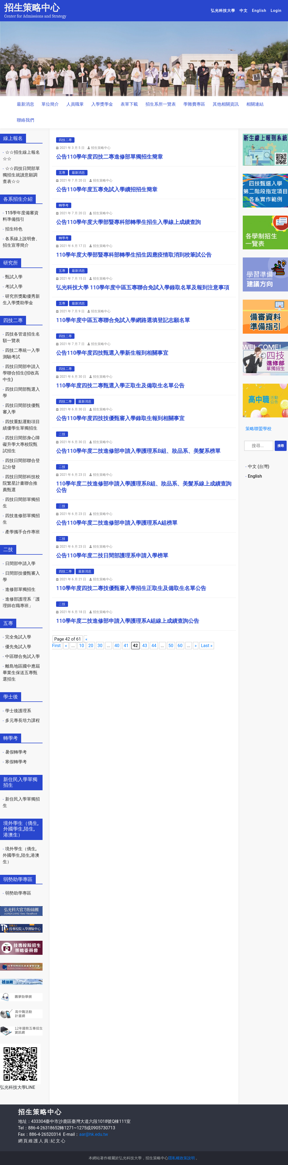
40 (117, 645)
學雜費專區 (194, 104)
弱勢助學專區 (18, 893)
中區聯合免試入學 (22, 656)
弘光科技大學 (224, 10)
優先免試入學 (18, 646)
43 (144, 645)
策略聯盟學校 (258, 428)
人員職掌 (75, 104)
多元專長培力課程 (22, 720)
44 (153, 645)
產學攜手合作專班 (22, 531)
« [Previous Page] (66, 645)
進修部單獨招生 (20, 589)
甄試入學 (13, 276)
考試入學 (13, 286)
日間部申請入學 (20, 563)
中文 (245, 10)
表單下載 (129, 104)
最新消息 (25, 104)
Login (276, 10)
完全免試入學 (18, 637)
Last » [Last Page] (206, 645)
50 (171, 645)
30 (100, 645)
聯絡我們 (25, 120)
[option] (144, 58)
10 (81, 645)
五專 (62, 173)
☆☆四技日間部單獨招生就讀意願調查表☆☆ (21, 175)
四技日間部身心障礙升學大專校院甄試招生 (21, 444)
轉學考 (64, 205)
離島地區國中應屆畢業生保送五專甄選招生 (21, 673)
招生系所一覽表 (160, 104)
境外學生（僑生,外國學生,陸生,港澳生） (21, 855)
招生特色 (13, 229)
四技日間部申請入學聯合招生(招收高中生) (21, 373)
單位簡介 (50, 104)
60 (180, 645)
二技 (62, 434)
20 (90, 645)
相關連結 (255, 104)
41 (126, 645)
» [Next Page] (196, 645)
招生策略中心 (32, 7)
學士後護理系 (18, 710)
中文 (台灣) (258, 466)
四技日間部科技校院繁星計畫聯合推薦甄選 (21, 483)
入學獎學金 (102, 104)
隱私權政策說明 (181, 1158)
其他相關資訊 (226, 104)
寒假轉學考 (16, 761)
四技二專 (65, 140)
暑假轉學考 (16, 752)
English (260, 10)
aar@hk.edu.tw (93, 1134)
